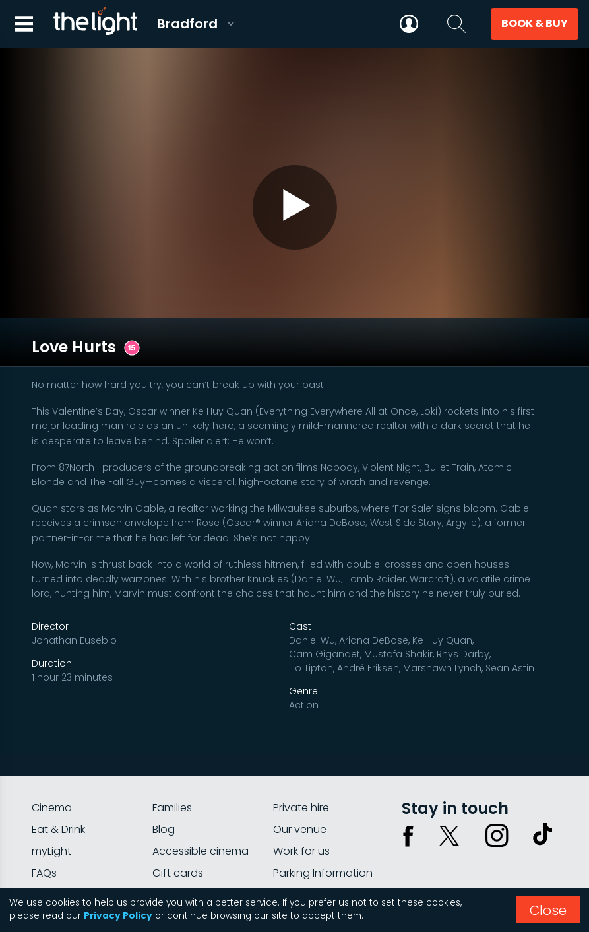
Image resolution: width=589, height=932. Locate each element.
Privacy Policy (118, 916)
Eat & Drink (58, 752)
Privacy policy (424, 844)
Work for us (301, 774)
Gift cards (177, 795)
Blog (163, 752)
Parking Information (323, 795)
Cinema (52, 730)
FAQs (44, 795)
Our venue (299, 752)
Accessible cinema (200, 774)
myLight (51, 774)
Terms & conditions (511, 844)
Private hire (301, 730)
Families (172, 730)
